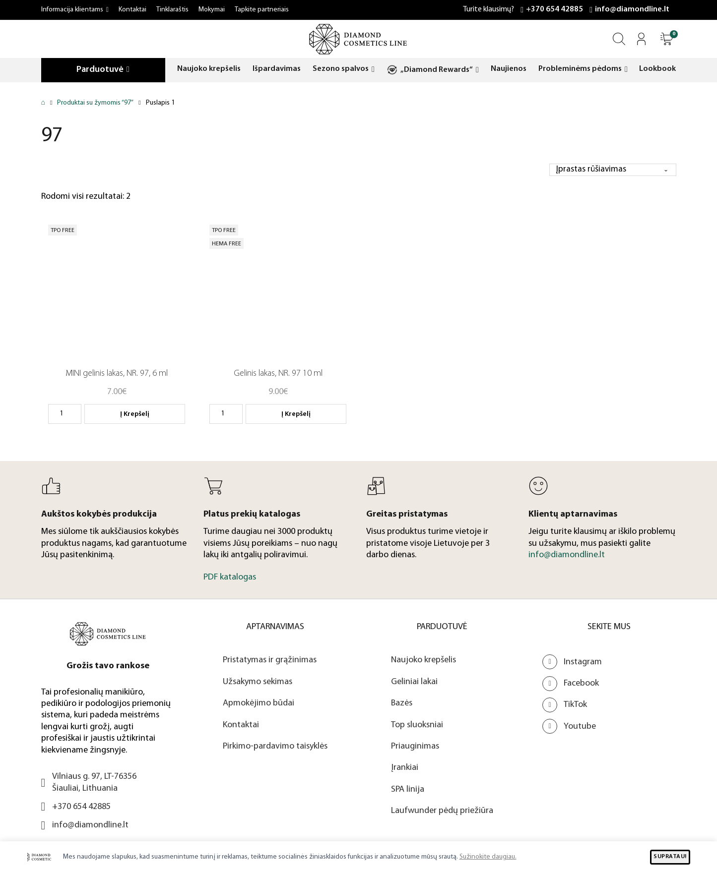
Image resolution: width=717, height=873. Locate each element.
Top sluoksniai (417, 725)
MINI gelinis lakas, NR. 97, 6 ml (116, 374)
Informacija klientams (72, 9)
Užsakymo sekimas (257, 682)
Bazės (401, 703)
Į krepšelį (134, 414)
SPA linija (407, 789)
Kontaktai (132, 9)
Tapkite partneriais (262, 9)
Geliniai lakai (414, 682)
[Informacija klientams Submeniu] (107, 9)
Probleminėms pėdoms (580, 69)
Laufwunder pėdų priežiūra (442, 811)
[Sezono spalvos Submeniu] (373, 69)
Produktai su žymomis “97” (95, 103)
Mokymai (211, 9)
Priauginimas (415, 746)
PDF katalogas (229, 577)
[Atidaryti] (666, 39)
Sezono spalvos (341, 69)
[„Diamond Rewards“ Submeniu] (477, 70)
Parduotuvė (100, 69)
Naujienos (508, 69)
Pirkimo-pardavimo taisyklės (275, 746)
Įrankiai (404, 768)
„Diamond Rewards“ (436, 70)
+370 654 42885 (554, 9)
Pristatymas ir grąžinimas (270, 660)
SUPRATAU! (670, 857)
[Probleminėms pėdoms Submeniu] (626, 69)
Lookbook (657, 69)
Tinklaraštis (172, 9)
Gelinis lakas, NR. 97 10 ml (278, 374)
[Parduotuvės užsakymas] (611, 170)
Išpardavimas (277, 69)
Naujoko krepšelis (209, 69)
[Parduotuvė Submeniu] (128, 69)
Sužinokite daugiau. (488, 857)
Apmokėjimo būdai (258, 703)
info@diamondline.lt (632, 9)
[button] (666, 39)
